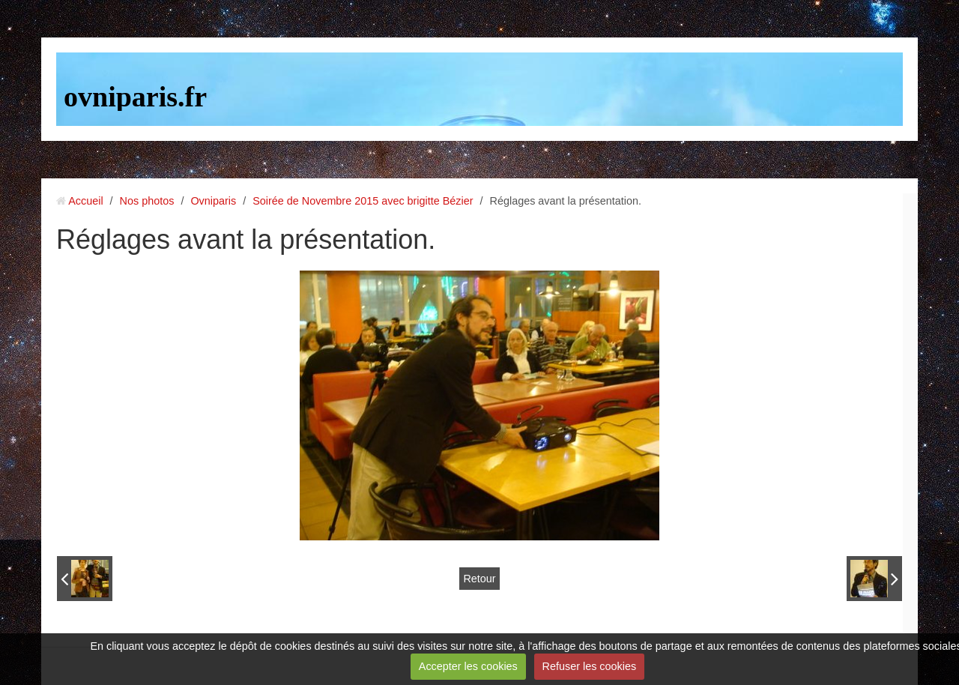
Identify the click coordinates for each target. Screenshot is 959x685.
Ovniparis (213, 201)
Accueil (85, 201)
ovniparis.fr (135, 96)
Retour (479, 579)
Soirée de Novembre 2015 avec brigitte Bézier (362, 201)
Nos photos (147, 201)
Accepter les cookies (468, 666)
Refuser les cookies (589, 666)
